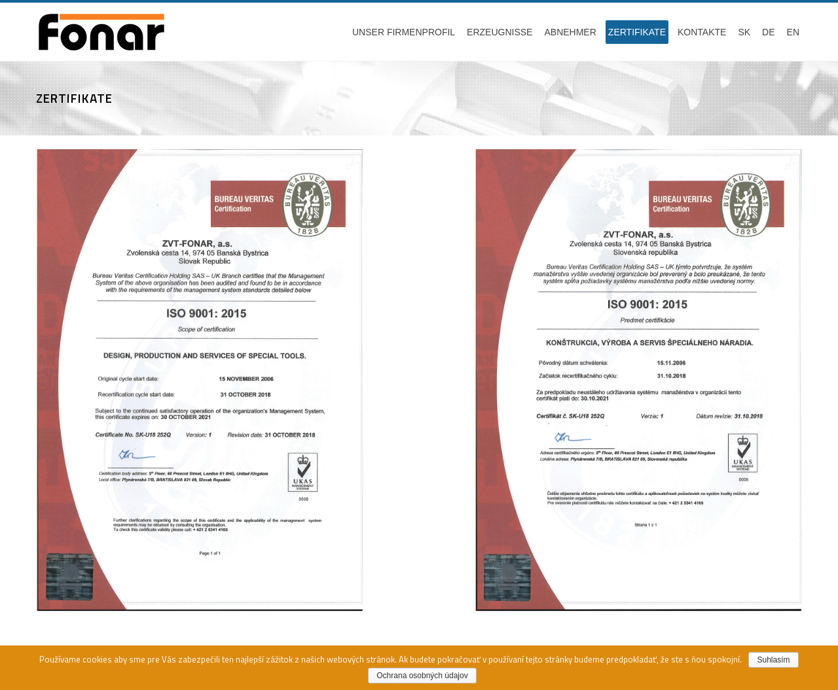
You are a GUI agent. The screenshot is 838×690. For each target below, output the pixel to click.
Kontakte (702, 32)
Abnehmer (570, 32)
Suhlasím (773, 659)
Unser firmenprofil (403, 32)
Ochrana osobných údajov (421, 675)
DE (768, 32)
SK (744, 32)
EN (793, 32)
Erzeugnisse (499, 32)
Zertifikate (637, 32)
